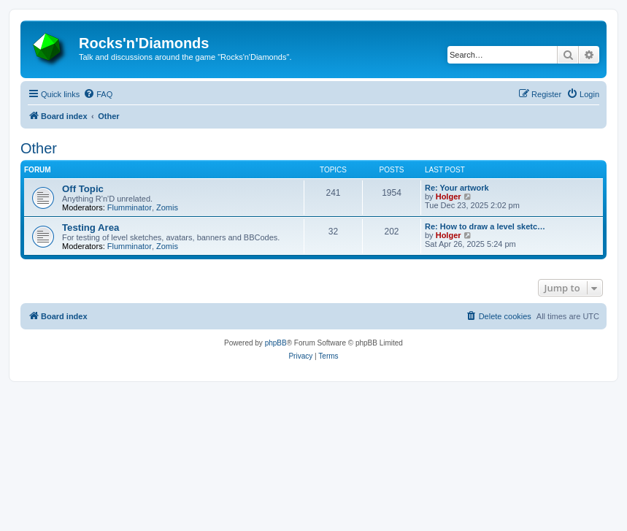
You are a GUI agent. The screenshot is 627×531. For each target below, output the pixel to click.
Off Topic (83, 188)
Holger (448, 196)
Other (38, 148)
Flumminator (129, 207)
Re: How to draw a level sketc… (485, 226)
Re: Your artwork (457, 187)
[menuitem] (97, 94)
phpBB (276, 343)
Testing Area (90, 227)
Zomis (167, 207)
